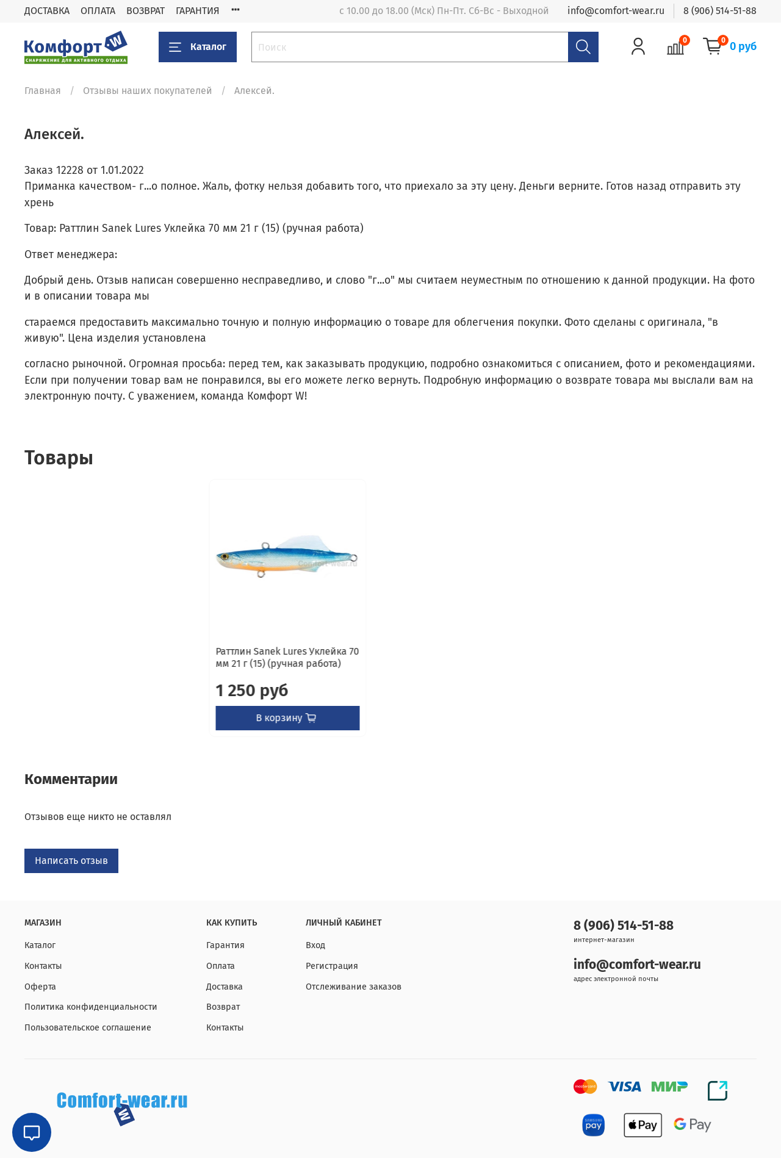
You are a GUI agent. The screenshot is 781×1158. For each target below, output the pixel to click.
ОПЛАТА (98, 10)
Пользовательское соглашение (87, 1028)
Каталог (197, 47)
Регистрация (332, 966)
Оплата (220, 966)
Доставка (224, 987)
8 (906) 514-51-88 (720, 10)
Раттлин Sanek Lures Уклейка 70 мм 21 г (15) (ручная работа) (103, 669)
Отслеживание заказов (353, 987)
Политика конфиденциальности (90, 1007)
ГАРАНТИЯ (198, 10)
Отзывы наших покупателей (147, 90)
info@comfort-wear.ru (615, 10)
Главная (42, 90)
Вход (315, 946)
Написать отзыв (71, 873)
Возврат (223, 1007)
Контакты (43, 966)
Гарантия (225, 946)
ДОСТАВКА (47, 10)
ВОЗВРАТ (145, 10)
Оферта (40, 987)
